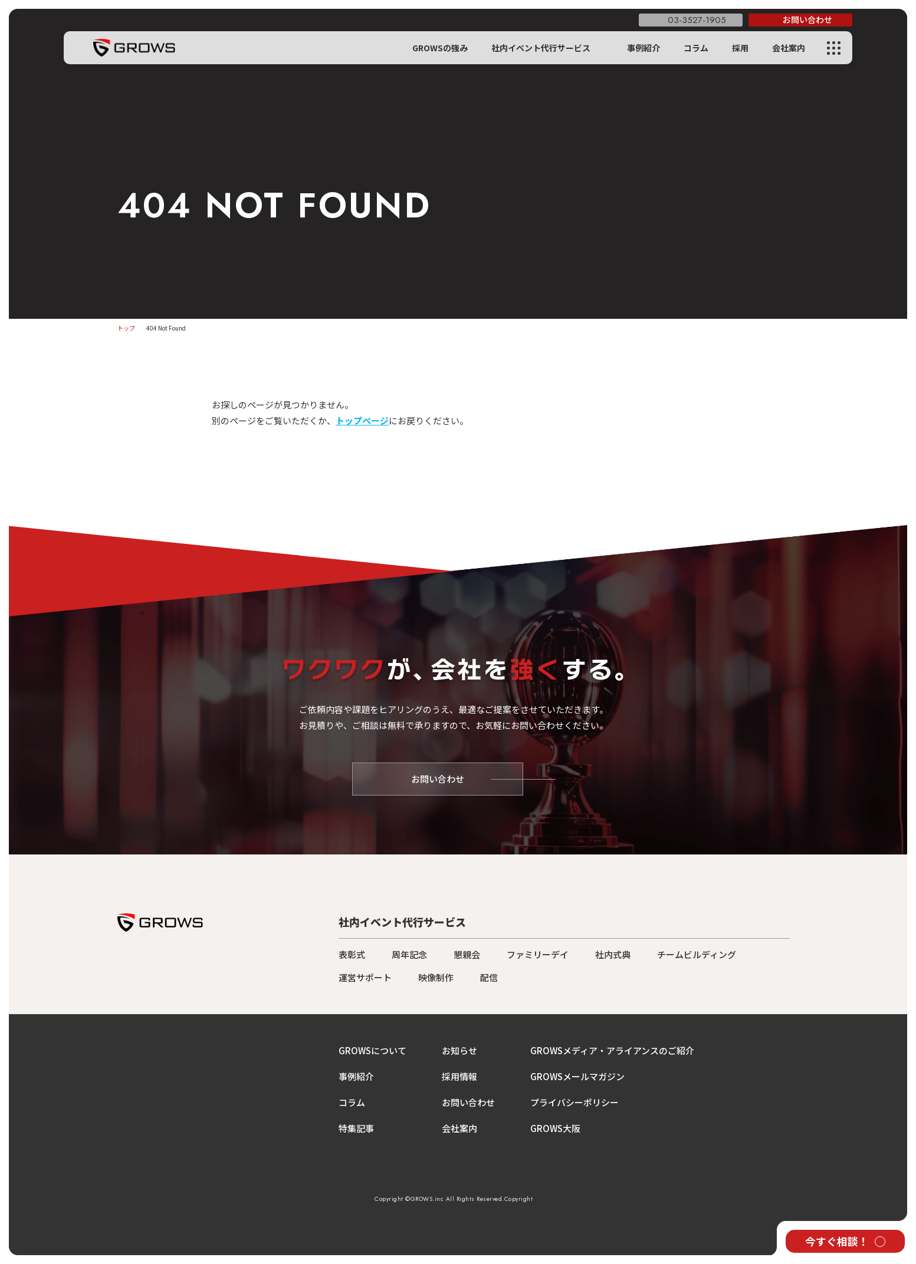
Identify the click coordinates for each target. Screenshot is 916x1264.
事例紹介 (643, 48)
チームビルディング (696, 954)
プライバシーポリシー (574, 1102)
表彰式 (352, 954)
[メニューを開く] (833, 48)
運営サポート (365, 977)
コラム (696, 48)
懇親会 (467, 954)
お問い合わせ (468, 1102)
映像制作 (436, 977)
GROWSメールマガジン (577, 1076)
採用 (740, 48)
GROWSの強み (440, 48)
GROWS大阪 (555, 1128)
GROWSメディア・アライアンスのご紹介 (612, 1050)
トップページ (362, 420)
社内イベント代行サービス (540, 48)
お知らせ (459, 1050)
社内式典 (613, 954)
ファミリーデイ (538, 954)
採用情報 (459, 1076)
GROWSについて (372, 1050)
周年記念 (409, 954)
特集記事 (356, 1128)
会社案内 (788, 48)
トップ (126, 328)
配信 (489, 977)
